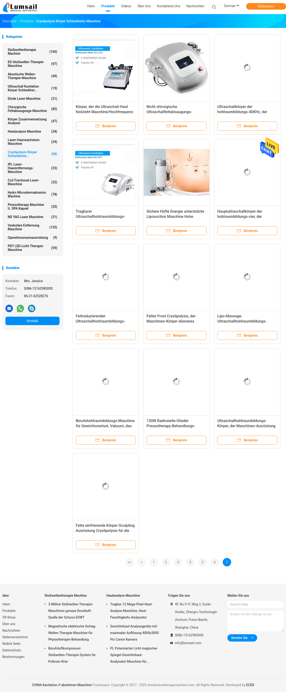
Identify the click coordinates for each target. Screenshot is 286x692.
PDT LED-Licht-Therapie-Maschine (32, 248)
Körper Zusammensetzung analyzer (32, 121)
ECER (250, 685)
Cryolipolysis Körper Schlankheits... (32, 154)
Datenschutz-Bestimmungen (13, 653)
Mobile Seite (11, 644)
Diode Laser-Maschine (32, 98)
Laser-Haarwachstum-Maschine (32, 142)
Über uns (8, 624)
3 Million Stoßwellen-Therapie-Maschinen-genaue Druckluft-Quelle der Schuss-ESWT (70, 610)
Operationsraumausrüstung (32, 237)
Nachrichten (11, 630)
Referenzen (266, 6)
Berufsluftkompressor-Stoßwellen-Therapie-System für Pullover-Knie (72, 654)
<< (129, 562)
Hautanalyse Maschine (32, 131)
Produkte (8, 611)
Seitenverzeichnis (15, 637)
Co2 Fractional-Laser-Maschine (32, 182)
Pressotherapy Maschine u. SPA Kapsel (32, 206)
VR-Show (8, 617)
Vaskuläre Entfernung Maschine (32, 227)
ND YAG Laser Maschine (32, 217)
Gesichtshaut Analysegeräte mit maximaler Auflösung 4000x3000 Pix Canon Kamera (134, 632)
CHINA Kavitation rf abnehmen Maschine (62, 685)
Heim (6, 604)
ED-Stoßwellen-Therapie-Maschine (32, 64)
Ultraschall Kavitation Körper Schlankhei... (32, 88)
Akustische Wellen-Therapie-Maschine (32, 76)
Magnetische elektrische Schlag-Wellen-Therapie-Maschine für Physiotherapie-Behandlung (72, 632)
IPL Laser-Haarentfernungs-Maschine (32, 168)
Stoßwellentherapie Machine (32, 51)
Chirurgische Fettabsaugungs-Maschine (32, 109)
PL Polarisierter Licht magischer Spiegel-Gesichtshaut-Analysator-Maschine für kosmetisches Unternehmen (133, 655)
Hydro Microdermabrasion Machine (32, 194)
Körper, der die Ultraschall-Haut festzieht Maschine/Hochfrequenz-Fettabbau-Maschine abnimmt (105, 111)
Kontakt (32, 321)
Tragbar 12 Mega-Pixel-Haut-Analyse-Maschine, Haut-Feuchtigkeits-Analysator (131, 610)
